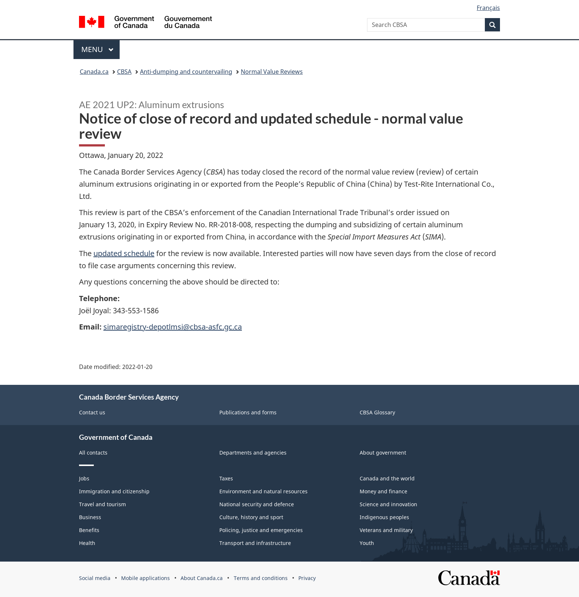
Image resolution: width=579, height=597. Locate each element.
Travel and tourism (102, 504)
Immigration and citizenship (114, 491)
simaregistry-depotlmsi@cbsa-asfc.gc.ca (172, 327)
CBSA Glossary (377, 412)
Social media (94, 578)
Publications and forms (248, 412)
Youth (367, 542)
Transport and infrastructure (255, 542)
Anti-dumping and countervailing (186, 72)
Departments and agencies (253, 452)
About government (383, 452)
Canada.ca (94, 72)
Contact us (92, 412)
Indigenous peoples (384, 517)
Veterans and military (386, 530)
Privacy (307, 578)
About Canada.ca (202, 578)
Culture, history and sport (251, 517)
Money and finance (383, 491)
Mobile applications (145, 578)
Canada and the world (387, 478)
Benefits (89, 530)
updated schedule (123, 253)
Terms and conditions (261, 578)
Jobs (84, 478)
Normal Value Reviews (272, 72)
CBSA (124, 72)
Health (87, 542)
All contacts (93, 452)
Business (90, 517)
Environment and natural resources (263, 491)
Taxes (226, 478)
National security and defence (256, 504)
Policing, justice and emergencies (261, 530)
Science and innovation (388, 504)
